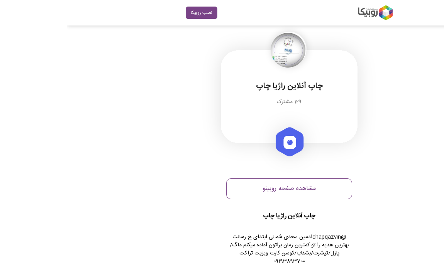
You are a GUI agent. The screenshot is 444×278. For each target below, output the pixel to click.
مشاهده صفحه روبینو (222, 188)
